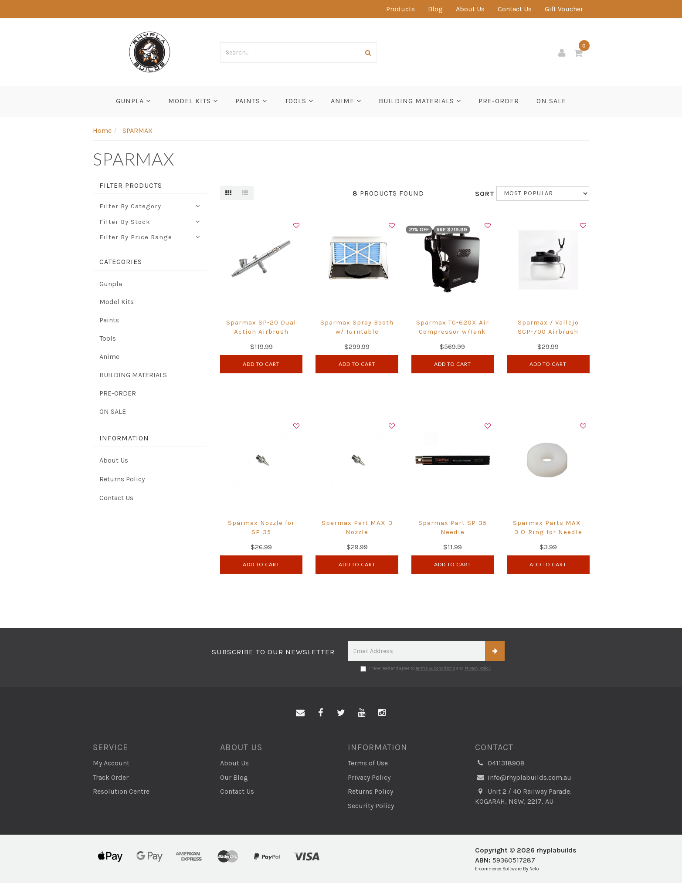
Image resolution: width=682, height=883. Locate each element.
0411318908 (500, 763)
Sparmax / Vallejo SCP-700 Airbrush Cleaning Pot (548, 331)
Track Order (111, 777)
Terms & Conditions (435, 668)
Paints (251, 101)
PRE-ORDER (498, 101)
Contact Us (515, 9)
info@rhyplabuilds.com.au (523, 778)
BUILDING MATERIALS (420, 101)
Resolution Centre (121, 791)
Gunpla (133, 101)
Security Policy (371, 806)
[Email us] (300, 713)
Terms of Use (368, 763)
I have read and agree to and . (426, 669)
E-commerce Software (498, 869)
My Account (111, 763)
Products (400, 9)
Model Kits (193, 101)
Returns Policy (122, 479)
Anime (346, 101)
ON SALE (551, 101)
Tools (299, 101)
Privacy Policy (478, 668)
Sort (482, 193)
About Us (470, 9)
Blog (435, 9)
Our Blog (234, 777)
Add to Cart (261, 364)
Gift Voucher (564, 9)
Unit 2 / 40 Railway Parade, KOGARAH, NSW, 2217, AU (523, 796)
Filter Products (130, 185)
